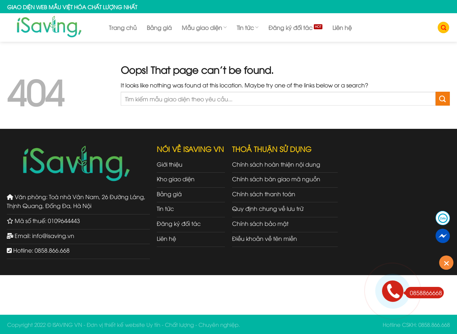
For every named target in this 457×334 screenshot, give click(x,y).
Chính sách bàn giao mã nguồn (276, 179)
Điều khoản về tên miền (264, 238)
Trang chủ (123, 27)
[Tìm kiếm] (443, 28)
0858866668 (423, 293)
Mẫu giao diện (204, 27)
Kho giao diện (176, 179)
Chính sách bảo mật (260, 223)
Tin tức (247, 27)
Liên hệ (342, 27)
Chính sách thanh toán (263, 194)
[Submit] (443, 99)
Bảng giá (159, 27)
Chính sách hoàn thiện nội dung (276, 164)
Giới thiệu (169, 164)
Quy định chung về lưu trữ (267, 208)
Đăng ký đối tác (290, 27)
